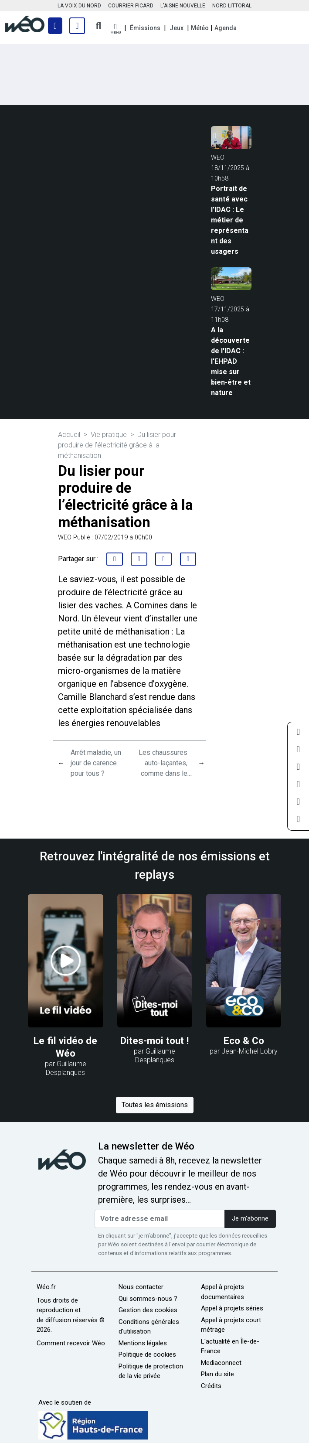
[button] (115, 29)
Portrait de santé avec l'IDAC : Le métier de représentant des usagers (229, 220)
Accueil (69, 434)
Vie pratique (109, 434)
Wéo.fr (46, 1287)
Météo (200, 27)
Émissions (145, 27)
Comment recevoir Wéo (71, 1343)
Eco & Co (244, 1040)
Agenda (225, 27)
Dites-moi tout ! (154, 1040)
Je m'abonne (250, 1218)
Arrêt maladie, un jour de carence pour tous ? (96, 763)
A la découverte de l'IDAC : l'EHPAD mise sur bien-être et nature (231, 361)
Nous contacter (141, 1287)
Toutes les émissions (155, 1105)
